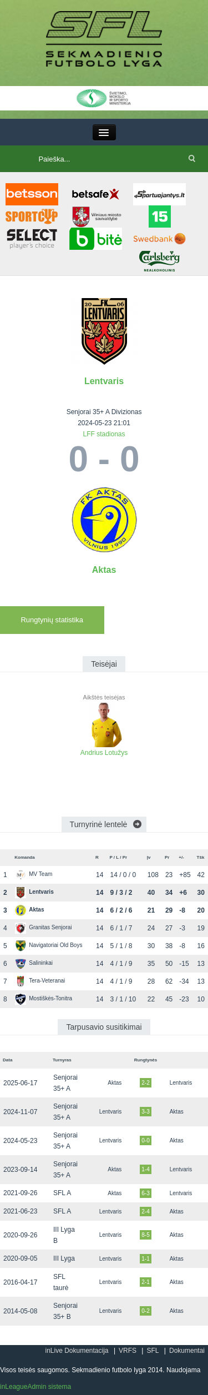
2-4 (145, 1211)
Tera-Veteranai (40, 981)
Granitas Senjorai (43, 927)
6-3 (145, 1193)
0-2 (145, 1311)
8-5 (145, 1235)
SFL (152, 1350)
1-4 (145, 1169)
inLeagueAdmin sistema (35, 1387)
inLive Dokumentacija (76, 1350)
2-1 (145, 1282)
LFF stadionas (104, 434)
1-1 (145, 1259)
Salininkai (34, 963)
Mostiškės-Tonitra (43, 998)
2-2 (145, 1083)
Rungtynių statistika (52, 620)
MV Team (33, 874)
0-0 (145, 1140)
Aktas (104, 570)
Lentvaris (104, 381)
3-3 (145, 1112)
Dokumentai (187, 1350)
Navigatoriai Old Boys (48, 945)
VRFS (127, 1350)
